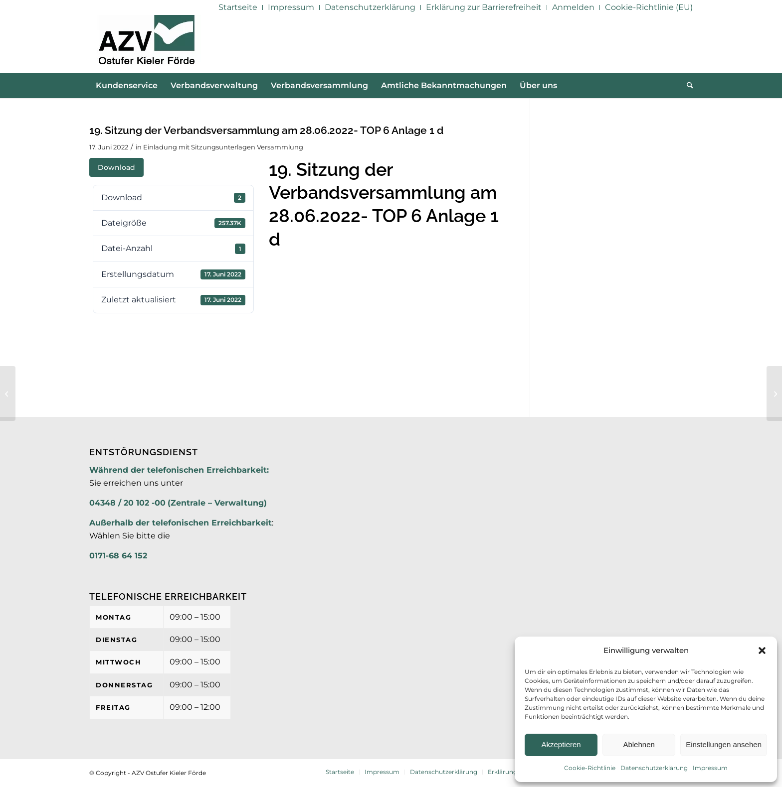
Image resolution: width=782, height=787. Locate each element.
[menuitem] (238, 7)
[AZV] (146, 43)
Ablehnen (638, 744)
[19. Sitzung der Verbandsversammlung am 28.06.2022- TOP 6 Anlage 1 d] (7, 393)
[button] (762, 651)
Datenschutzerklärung (654, 768)
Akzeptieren (561, 744)
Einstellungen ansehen (724, 744)
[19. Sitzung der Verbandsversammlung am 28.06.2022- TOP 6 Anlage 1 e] (774, 393)
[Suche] (686, 85)
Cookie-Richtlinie (589, 768)
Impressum (710, 768)
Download (116, 167)
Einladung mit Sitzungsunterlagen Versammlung (223, 147)
